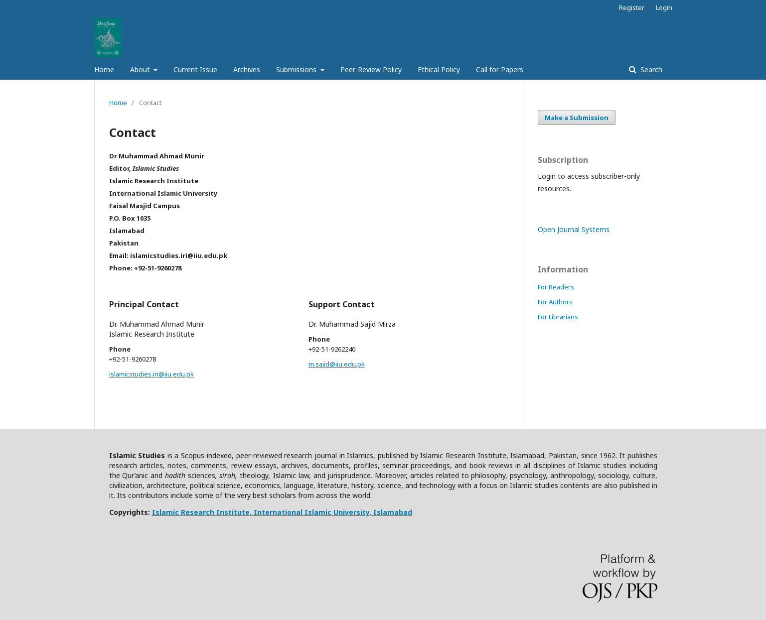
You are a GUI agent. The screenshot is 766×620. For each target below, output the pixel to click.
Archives (246, 69)
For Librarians (558, 316)
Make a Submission (577, 117)
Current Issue (195, 69)
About (141, 69)
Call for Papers (499, 69)
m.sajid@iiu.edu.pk (336, 364)
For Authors (555, 301)
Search (650, 69)
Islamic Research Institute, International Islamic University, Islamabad (282, 512)
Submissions (297, 69)
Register (631, 7)
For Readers (556, 286)
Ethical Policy (439, 69)
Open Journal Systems (574, 229)
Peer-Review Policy (371, 69)
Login (664, 7)
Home (104, 69)
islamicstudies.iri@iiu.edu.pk (151, 374)
